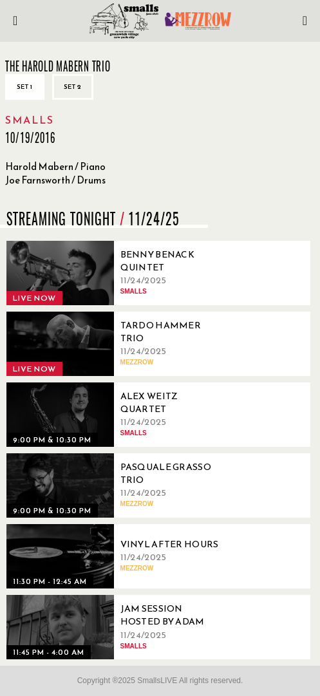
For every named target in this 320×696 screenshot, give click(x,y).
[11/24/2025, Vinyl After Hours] (115, 556)
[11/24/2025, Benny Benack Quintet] (115, 273)
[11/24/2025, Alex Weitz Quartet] (115, 414)
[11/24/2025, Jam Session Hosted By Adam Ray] (115, 627)
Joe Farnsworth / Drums (55, 180)
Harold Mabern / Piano (55, 166)
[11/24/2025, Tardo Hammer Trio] (115, 344)
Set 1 (25, 86)
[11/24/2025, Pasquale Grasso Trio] (115, 485)
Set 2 (73, 86)
